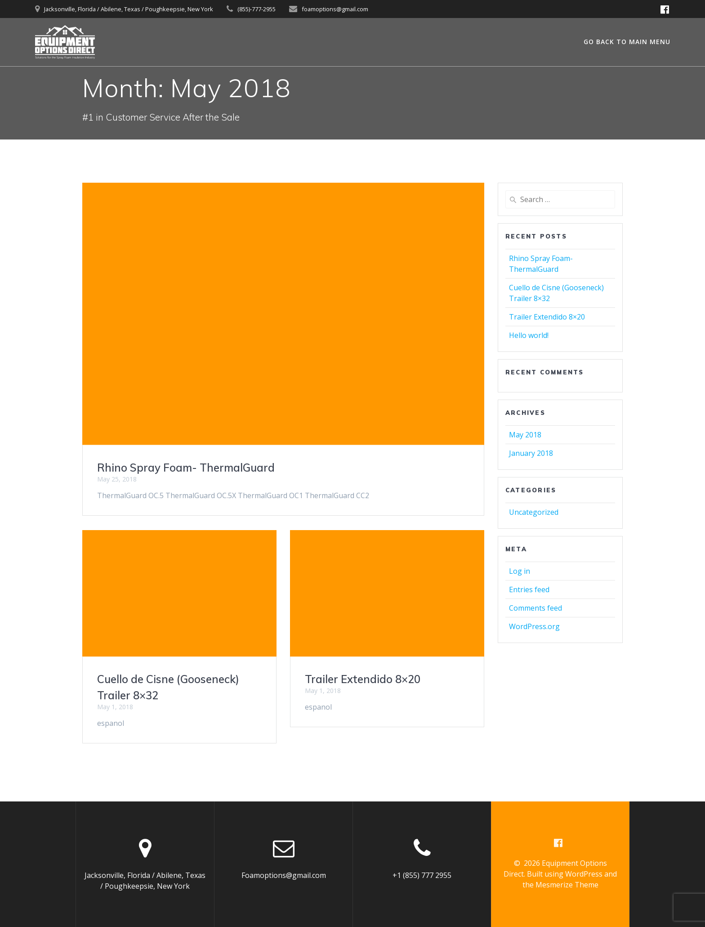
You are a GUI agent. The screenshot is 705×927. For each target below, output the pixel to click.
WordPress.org (534, 626)
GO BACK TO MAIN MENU (627, 41)
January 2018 (531, 453)
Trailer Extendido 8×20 (362, 679)
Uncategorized (533, 512)
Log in (519, 571)
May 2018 (525, 435)
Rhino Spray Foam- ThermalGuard (186, 467)
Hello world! (529, 335)
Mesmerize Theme (566, 885)
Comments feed (535, 608)
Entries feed (529, 589)
